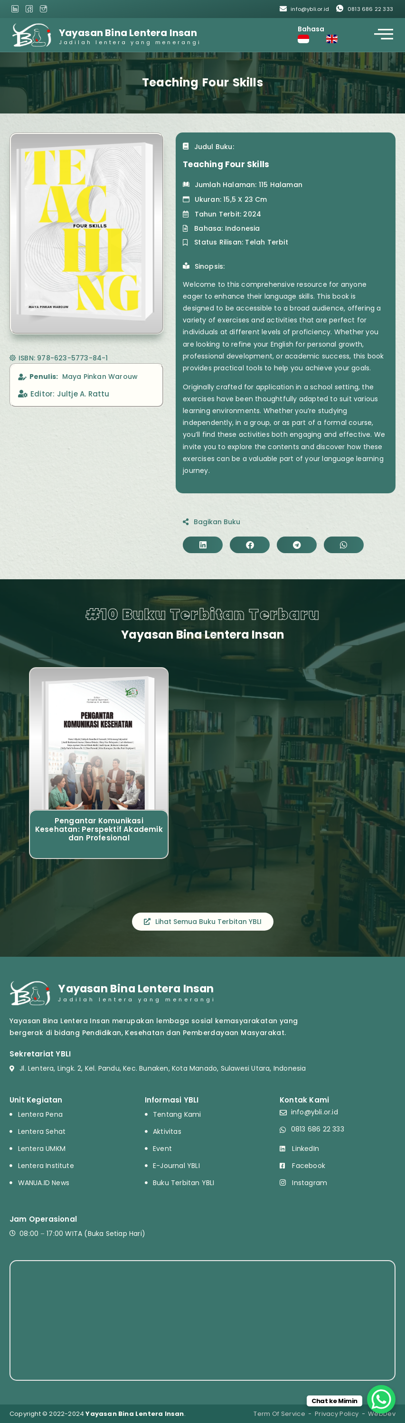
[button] (203, 545)
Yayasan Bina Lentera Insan (128, 32)
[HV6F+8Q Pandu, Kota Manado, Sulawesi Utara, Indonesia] (202, 1320)
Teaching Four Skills (226, 164)
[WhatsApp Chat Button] (381, 1399)
